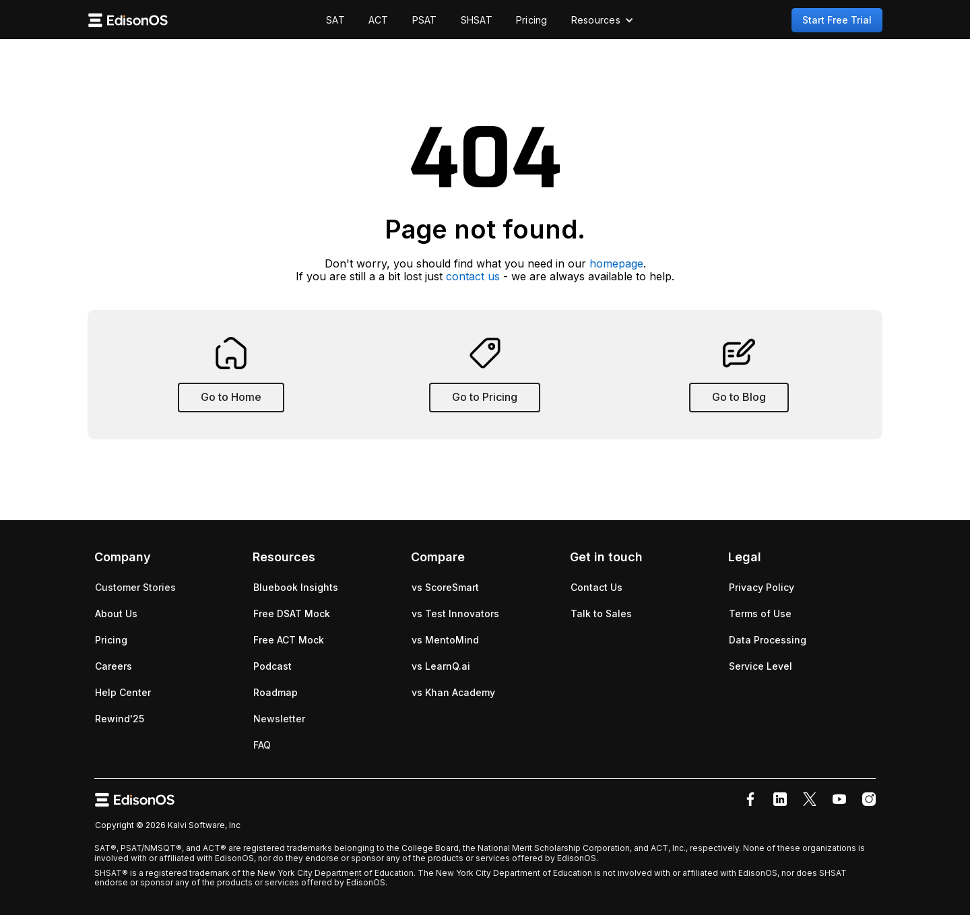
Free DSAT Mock (291, 613)
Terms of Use (760, 613)
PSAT (424, 20)
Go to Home (231, 397)
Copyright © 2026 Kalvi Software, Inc (167, 825)
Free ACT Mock (288, 639)
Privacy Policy (761, 587)
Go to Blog (739, 397)
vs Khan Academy (453, 692)
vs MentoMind (445, 639)
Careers (113, 666)
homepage (616, 263)
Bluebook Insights (295, 587)
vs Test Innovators (455, 613)
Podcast (272, 666)
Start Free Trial (837, 20)
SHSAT (476, 20)
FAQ (262, 745)
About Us (116, 613)
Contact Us (596, 587)
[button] (602, 20)
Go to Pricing (484, 397)
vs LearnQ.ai (441, 666)
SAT (335, 20)
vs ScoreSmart (445, 587)
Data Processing (767, 639)
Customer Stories (135, 587)
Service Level (760, 666)
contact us (473, 276)
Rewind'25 (119, 718)
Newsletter (279, 718)
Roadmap (275, 692)
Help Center (123, 692)
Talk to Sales (601, 613)
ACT (378, 20)
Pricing (532, 20)
